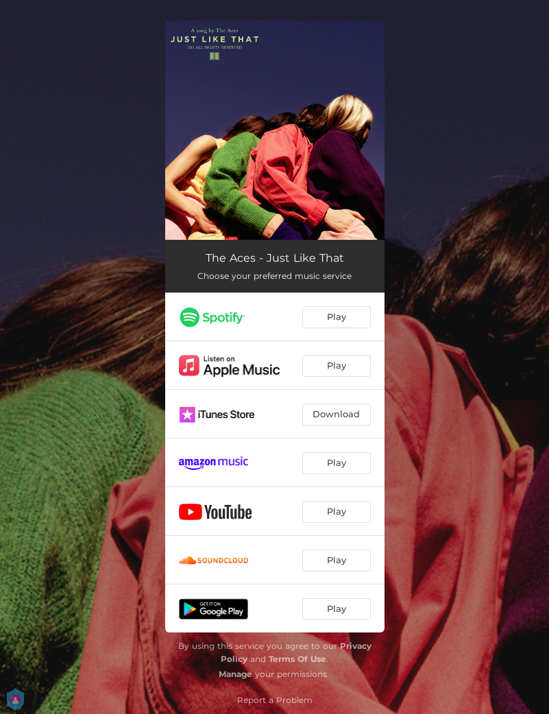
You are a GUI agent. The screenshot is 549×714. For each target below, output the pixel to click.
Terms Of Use (297, 659)
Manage (235, 674)
